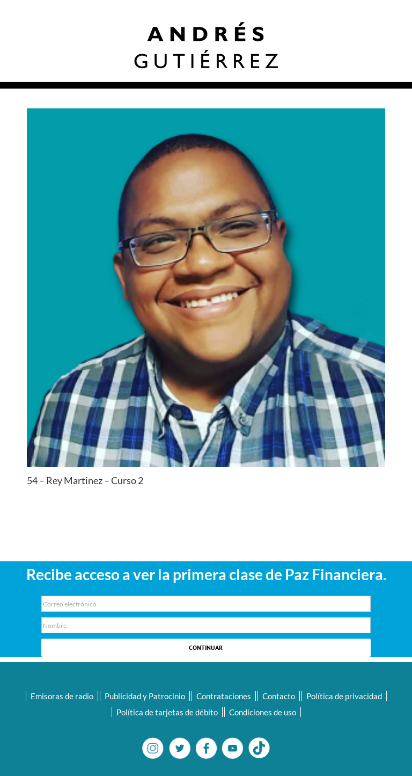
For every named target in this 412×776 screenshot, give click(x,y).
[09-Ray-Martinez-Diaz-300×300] (206, 287)
